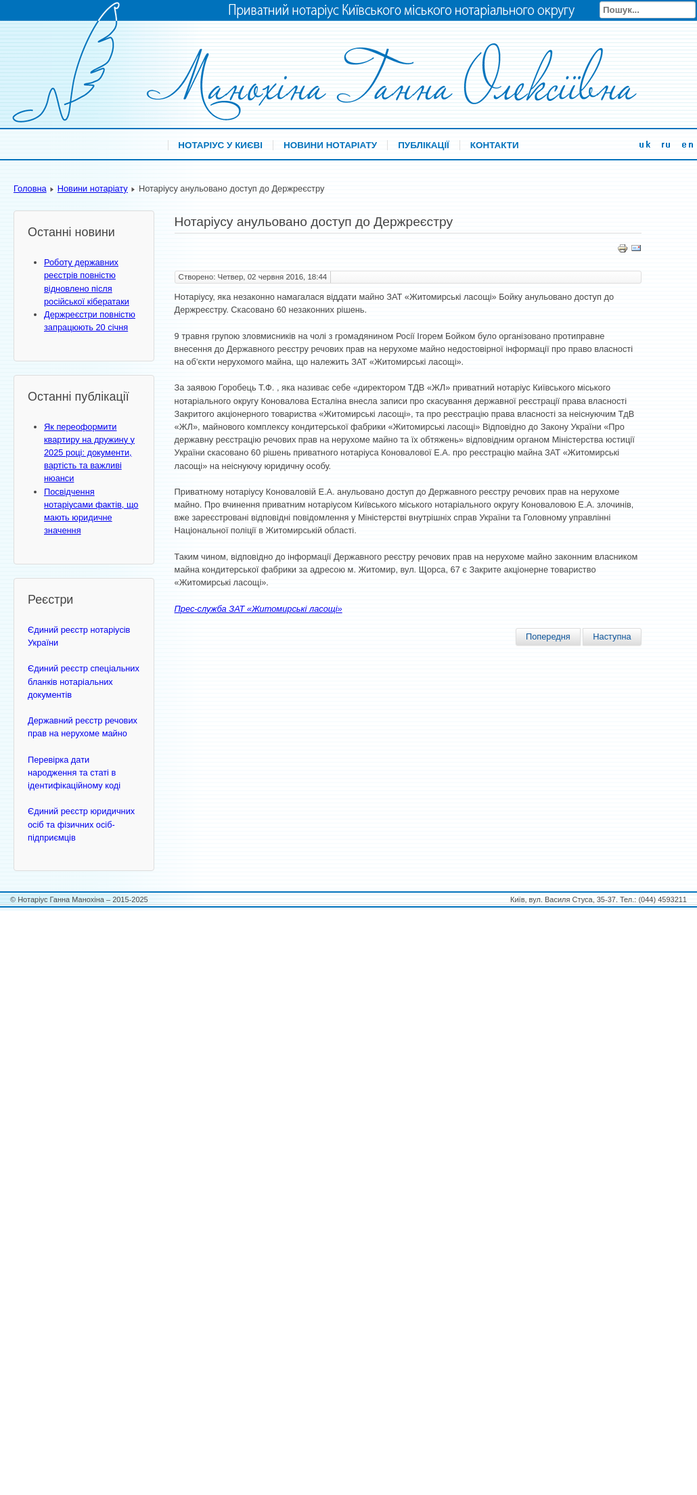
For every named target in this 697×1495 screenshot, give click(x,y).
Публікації (423, 145)
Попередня (548, 636)
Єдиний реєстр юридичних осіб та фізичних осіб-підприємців (81, 824)
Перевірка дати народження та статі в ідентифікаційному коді (74, 772)
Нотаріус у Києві (220, 145)
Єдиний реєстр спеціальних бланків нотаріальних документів (83, 681)
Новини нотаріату (330, 145)
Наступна (612, 636)
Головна (30, 188)
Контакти (494, 145)
